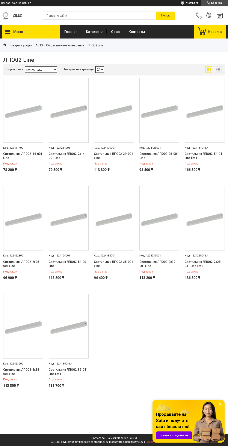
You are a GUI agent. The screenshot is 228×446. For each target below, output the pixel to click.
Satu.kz (133, 438)
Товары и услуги (20, 45)
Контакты (137, 32)
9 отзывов (192, 2)
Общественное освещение (65, 45)
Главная (70, 32)
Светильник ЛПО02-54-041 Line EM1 (204, 156)
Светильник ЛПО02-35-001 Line (113, 264)
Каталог (92, 32)
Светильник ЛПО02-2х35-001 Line (21, 372)
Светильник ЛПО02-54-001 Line (68, 264)
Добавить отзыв (209, 15)
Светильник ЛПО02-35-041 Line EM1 (68, 372)
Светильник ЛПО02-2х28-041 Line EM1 (203, 264)
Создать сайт (9, 2)
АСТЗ (39, 45)
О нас (115, 32)
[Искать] (165, 16)
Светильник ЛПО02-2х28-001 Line (21, 264)
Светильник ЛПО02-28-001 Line (158, 156)
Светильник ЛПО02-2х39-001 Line (158, 264)
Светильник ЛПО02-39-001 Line (113, 156)
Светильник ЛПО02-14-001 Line (22, 156)
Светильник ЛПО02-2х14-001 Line (67, 156)
